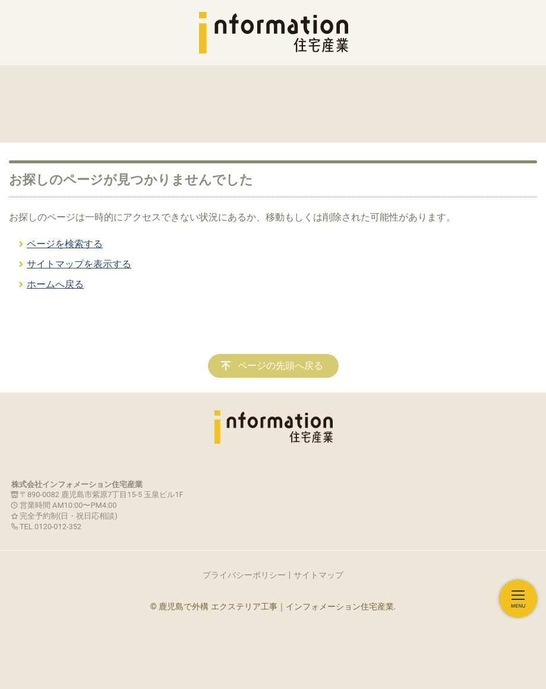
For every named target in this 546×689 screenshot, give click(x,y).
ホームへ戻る (55, 284)
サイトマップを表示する (79, 264)
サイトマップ (318, 575)
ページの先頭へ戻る (280, 365)
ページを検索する (65, 243)
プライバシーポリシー (244, 575)
